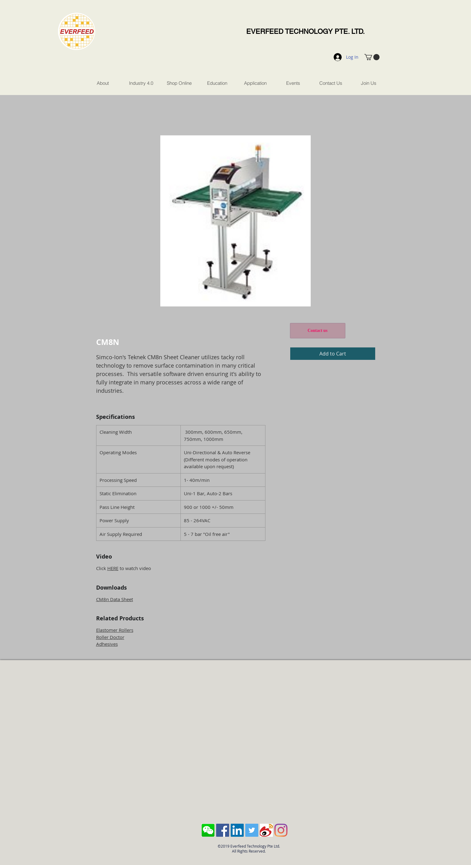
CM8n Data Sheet (114, 599)
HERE (112, 568)
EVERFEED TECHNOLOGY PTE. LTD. (305, 31)
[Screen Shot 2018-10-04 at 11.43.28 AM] (208, 830)
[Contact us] (317, 330)
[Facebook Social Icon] (222, 830)
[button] (372, 57)
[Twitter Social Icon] (251, 830)
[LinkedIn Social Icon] (237, 830)
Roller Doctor (110, 637)
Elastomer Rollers (114, 630)
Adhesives (107, 644)
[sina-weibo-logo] (266, 830)
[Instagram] (280, 830)
